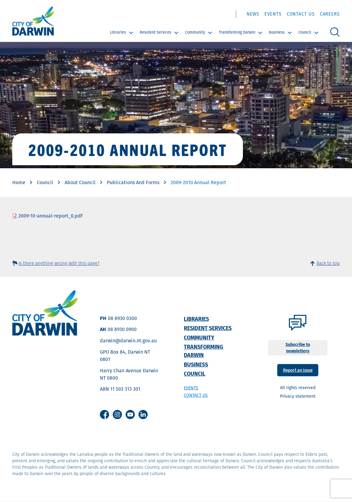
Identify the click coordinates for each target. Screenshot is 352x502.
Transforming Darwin (237, 32)
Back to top (328, 263)
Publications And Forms (133, 182)
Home (18, 182)
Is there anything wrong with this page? (59, 263)
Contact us (196, 395)
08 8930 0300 (122, 318)
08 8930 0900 (122, 329)
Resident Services (155, 32)
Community (195, 32)
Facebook (104, 414)
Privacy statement (298, 396)
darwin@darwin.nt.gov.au (128, 340)
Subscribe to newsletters (298, 347)
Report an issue (297, 369)
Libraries (118, 32)
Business (277, 32)
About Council (80, 182)
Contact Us (301, 14)
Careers (330, 14)
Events (272, 14)
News (253, 14)
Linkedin (143, 414)
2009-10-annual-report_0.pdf (50, 215)
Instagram (117, 414)
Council (304, 32)
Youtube (130, 414)
